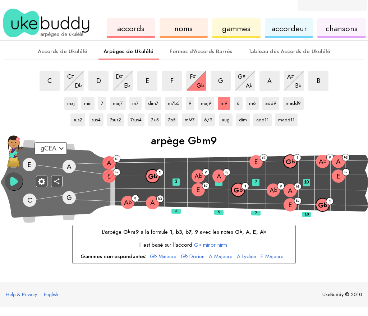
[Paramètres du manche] (41, 181)
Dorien (192, 256)
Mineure (163, 256)
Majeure (221, 256)
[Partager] (57, 181)
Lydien (246, 256)
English (51, 294)
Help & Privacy (21, 294)
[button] (14, 181)
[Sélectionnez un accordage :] (50, 148)
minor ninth (210, 245)
